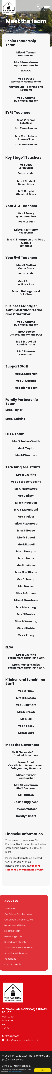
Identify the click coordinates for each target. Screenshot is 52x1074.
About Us (31, 27)
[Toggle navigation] (47, 7)
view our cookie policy (15, 1072)
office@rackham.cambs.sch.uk (21, 1040)
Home (19, 27)
